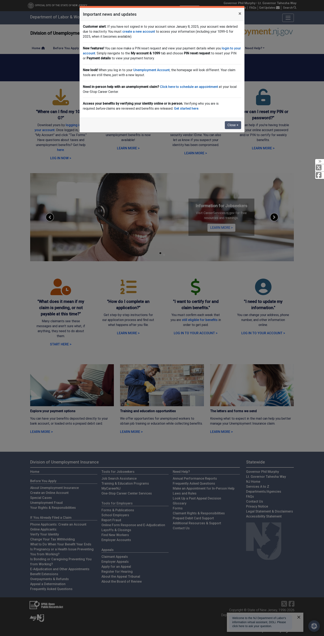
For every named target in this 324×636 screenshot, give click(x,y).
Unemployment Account (151, 70)
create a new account (138, 32)
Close (233, 125)
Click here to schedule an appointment (189, 87)
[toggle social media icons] (319, 161)
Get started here (186, 108)
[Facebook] (319, 175)
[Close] (239, 13)
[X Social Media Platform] (319, 167)
